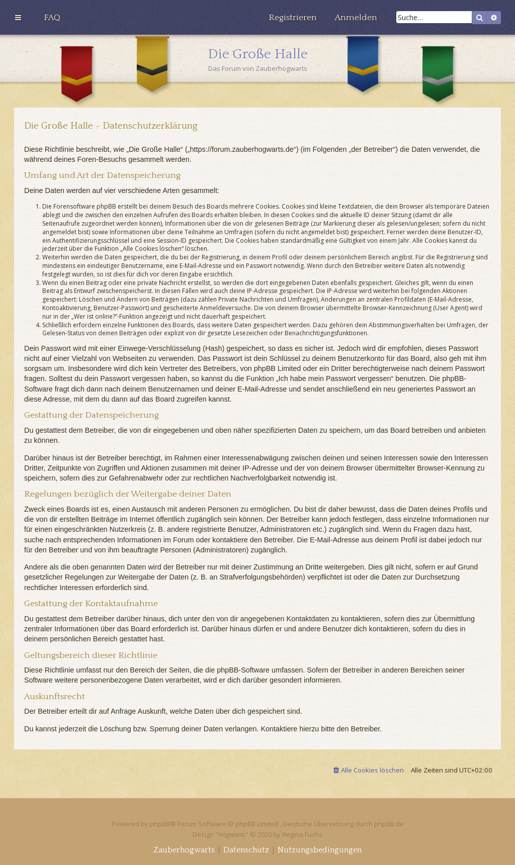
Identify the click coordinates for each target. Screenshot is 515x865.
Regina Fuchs (302, 834)
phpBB (160, 823)
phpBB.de (389, 823)
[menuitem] (52, 17)
